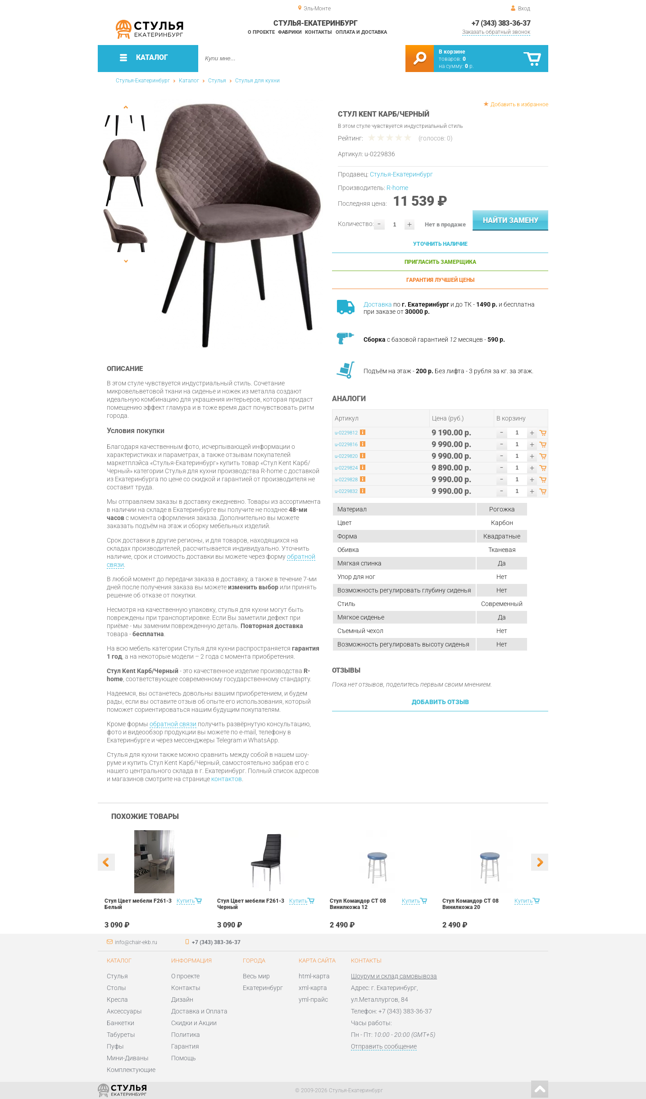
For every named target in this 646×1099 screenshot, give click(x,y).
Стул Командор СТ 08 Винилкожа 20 (470, 904)
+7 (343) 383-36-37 (501, 23)
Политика (185, 1034)
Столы (116, 987)
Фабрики (290, 32)
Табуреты (121, 1034)
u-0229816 (346, 445)
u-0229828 (346, 480)
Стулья (217, 80)
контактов (226, 778)
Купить (186, 901)
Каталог (189, 80)
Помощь (183, 1058)
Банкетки (120, 1023)
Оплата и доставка (361, 32)
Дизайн (182, 999)
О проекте (261, 32)
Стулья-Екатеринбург (143, 80)
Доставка (378, 304)
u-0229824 (346, 468)
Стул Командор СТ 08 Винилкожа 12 (358, 904)
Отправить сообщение (384, 1046)
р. (469, 66)
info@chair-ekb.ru (136, 942)
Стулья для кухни (257, 80)
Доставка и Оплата (199, 1011)
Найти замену (510, 220)
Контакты (318, 32)
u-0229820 (346, 456)
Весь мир (256, 976)
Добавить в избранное (519, 104)
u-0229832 (346, 491)
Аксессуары (124, 1011)
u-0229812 (346, 433)
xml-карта (313, 987)
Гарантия (185, 1046)
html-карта (314, 976)
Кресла (117, 999)
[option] (238, 224)
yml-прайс (313, 999)
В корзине (452, 52)
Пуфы (115, 1046)
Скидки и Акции (194, 1023)
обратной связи (173, 724)
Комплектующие (131, 1069)
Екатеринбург (263, 987)
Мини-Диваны (128, 1058)
